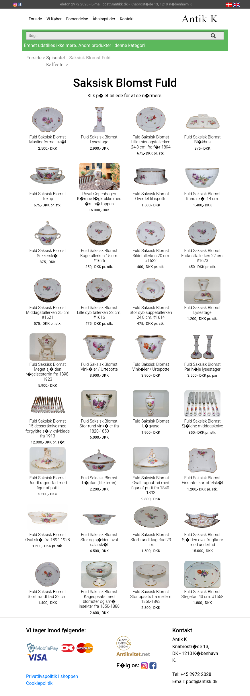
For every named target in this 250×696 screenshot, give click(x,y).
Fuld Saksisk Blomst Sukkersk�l (47, 253)
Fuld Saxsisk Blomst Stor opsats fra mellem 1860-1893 (150, 596)
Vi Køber (54, 19)
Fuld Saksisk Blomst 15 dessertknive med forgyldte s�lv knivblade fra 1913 (48, 429)
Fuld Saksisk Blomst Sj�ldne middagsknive (202, 424)
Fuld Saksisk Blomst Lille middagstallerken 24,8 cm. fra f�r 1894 (151, 142)
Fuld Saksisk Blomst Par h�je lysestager (202, 367)
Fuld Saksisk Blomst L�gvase (150, 424)
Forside (35, 19)
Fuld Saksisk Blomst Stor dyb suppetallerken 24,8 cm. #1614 (151, 312)
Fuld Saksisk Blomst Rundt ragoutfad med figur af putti (47, 483)
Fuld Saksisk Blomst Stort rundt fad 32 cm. (47, 594)
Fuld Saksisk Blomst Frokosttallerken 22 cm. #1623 (202, 255)
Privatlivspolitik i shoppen (52, 676)
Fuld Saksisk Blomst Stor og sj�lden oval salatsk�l (99, 539)
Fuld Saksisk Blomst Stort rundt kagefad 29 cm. (150, 539)
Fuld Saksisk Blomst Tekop (47, 196)
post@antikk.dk (201, 681)
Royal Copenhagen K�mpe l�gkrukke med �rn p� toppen (99, 198)
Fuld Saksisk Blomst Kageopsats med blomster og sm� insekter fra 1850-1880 (99, 599)
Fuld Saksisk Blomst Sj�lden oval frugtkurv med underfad (202, 539)
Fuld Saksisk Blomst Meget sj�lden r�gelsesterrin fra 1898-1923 (47, 372)
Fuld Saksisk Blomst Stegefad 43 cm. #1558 (202, 594)
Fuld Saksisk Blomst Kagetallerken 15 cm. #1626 (99, 255)
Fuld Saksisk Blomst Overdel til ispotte (150, 196)
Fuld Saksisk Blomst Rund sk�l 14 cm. (202, 196)
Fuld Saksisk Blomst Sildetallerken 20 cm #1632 (150, 255)
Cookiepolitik (39, 683)
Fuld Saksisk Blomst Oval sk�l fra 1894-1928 (47, 537)
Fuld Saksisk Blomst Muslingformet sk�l (47, 139)
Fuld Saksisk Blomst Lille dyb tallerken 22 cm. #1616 (99, 312)
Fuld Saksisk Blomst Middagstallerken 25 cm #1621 (47, 312)
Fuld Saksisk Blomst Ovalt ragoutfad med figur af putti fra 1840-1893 (150, 485)
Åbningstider (104, 19)
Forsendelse (77, 19)
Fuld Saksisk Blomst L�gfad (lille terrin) (99, 480)
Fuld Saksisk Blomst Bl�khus (202, 139)
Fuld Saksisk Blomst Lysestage (99, 139)
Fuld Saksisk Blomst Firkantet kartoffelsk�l (202, 480)
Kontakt (127, 19)
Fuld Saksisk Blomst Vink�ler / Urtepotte (99, 367)
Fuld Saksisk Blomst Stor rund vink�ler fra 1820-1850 (99, 426)
